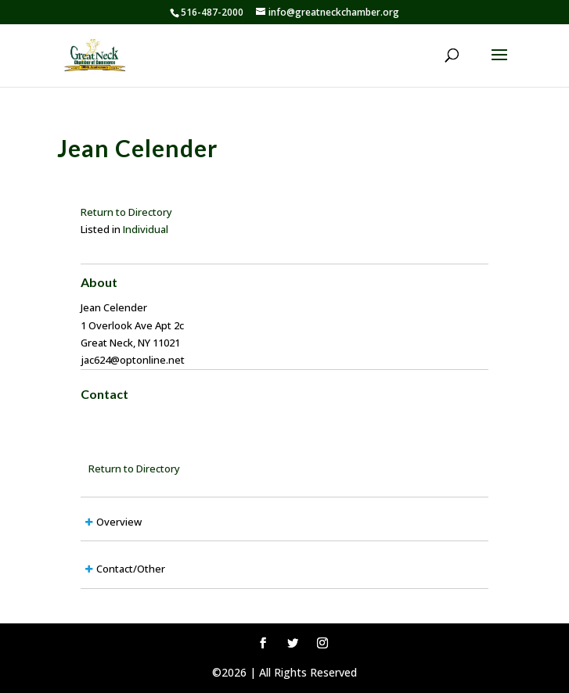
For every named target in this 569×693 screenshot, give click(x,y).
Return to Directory (126, 212)
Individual (145, 229)
